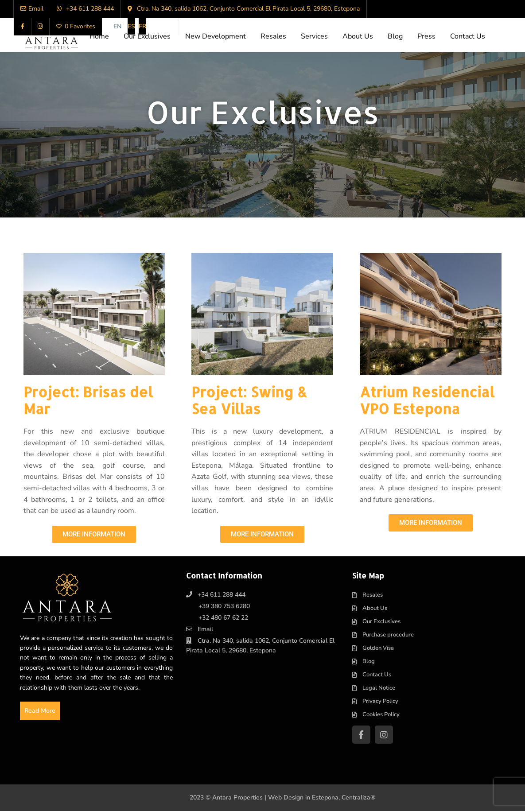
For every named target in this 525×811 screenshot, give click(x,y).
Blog (395, 36)
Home (99, 36)
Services (314, 36)
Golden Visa (378, 648)
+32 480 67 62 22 (223, 617)
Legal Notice (378, 688)
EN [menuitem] (117, 26)
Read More (39, 710)
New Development (215, 36)
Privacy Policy (380, 701)
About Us (357, 36)
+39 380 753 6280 (224, 606)
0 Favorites (75, 26)
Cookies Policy (381, 714)
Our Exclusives (147, 36)
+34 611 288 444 (221, 594)
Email (205, 629)
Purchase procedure (388, 635)
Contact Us (467, 36)
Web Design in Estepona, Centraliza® (321, 797)
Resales (273, 36)
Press (426, 36)
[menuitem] (117, 26)
